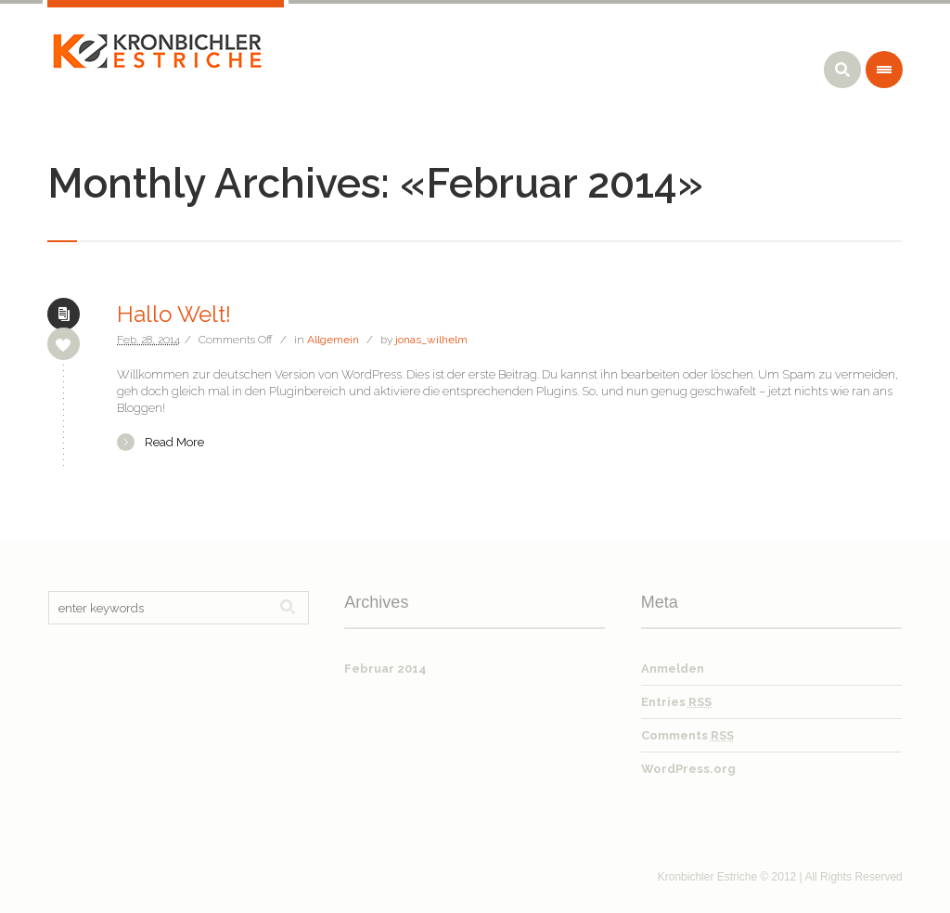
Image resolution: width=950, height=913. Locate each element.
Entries (676, 702)
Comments (687, 735)
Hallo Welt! (174, 314)
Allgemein (333, 339)
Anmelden (672, 668)
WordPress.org (688, 769)
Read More (174, 442)
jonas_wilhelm (431, 339)
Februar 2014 (385, 668)
